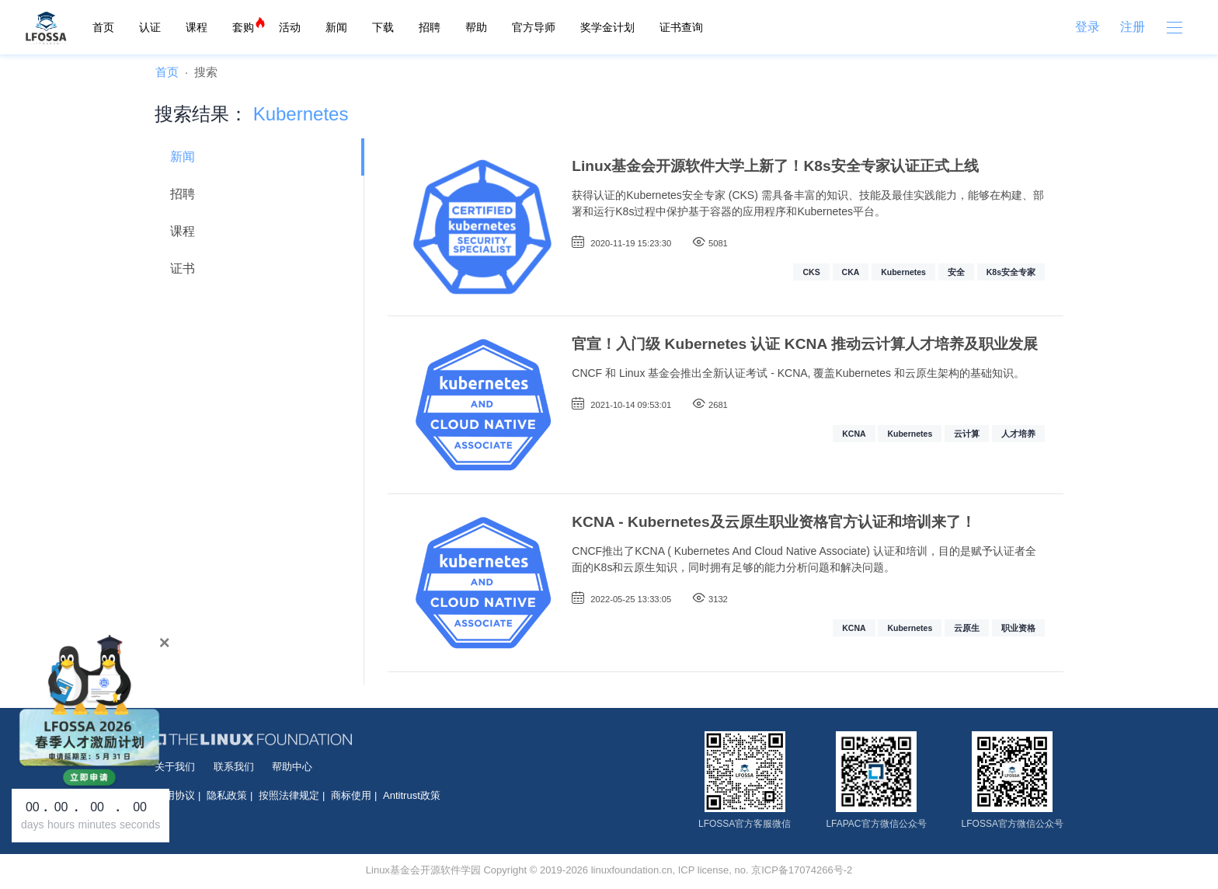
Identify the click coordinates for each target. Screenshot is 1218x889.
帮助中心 (292, 766)
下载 (383, 27)
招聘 (429, 27)
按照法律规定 (289, 795)
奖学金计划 (607, 27)
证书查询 (681, 27)
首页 (103, 27)
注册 (1132, 26)
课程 (196, 27)
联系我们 (234, 766)
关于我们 (175, 766)
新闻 (336, 27)
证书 (182, 268)
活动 (290, 27)
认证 (150, 27)
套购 (243, 27)
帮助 (476, 27)
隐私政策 (227, 795)
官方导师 (533, 27)
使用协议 (175, 795)
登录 (1087, 26)
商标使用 (351, 795)
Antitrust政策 (411, 795)
